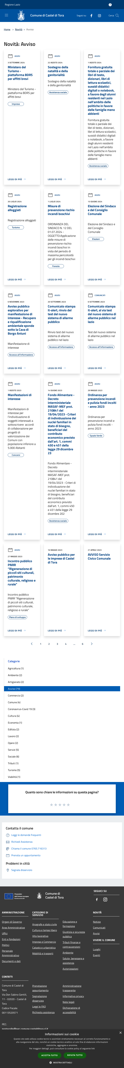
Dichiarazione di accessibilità (71, 1010)
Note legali (68, 1002)
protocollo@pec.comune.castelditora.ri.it (25, 1029)
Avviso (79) (14, 689)
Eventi (96, 955)
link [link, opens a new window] (93, 1048)
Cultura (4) (14, 716)
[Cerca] (117, 15)
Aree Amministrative (13, 928)
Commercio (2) (16, 695)
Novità (18, 29)
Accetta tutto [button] (49, 1055)
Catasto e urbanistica (44, 948)
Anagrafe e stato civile (44, 924)
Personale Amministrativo (10, 953)
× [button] (120, 1033)
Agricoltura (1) (16, 668)
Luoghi (96, 949)
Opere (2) (13, 743)
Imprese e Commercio (44, 942)
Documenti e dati (11, 961)
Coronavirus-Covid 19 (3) (21, 709)
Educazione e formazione (70, 924)
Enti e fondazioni (11, 939)
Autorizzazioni (70, 969)
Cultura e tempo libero (44, 930)
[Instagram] (98, 15)
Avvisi (14, 56)
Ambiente (68, 953)
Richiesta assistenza (43, 1012)
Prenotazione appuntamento (40, 988)
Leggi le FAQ (39, 1006)
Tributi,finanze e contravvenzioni (71, 944)
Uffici (5, 933)
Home (7, 29)
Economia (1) (15, 723)
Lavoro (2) (13, 736)
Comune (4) (14, 702)
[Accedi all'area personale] (110, 4)
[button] (62, 1062)
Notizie (97, 922)
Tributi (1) (13, 763)
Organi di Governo (12, 922)
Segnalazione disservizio (39, 998)
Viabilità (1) (14, 777)
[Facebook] (90, 15)
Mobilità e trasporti (42, 953)
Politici (5, 945)
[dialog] (62, 1048)
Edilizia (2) (13, 729)
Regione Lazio (12, 4)
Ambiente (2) (15, 675)
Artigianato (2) (16, 682)
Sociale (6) (13, 756)
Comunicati (96, 295)
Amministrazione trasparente (72, 988)
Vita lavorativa (40, 936)
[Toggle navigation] (6, 15)
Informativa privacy (73, 996)
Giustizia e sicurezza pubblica (74, 934)
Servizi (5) (13, 750)
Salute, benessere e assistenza (73, 960)
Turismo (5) (14, 770)
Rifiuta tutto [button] (75, 1055)
